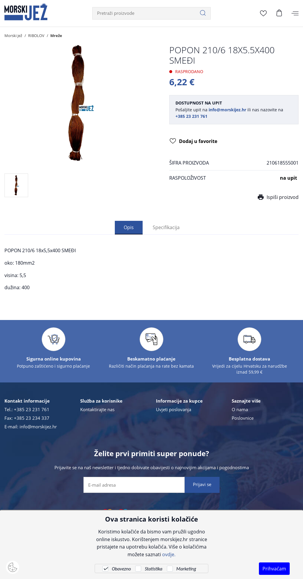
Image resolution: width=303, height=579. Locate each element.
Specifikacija (166, 227)
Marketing (186, 569)
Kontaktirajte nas (97, 410)
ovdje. (168, 554)
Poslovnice (243, 418)
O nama (240, 410)
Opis (129, 227)
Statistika (153, 569)
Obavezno (121, 569)
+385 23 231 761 (31, 410)
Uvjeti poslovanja (173, 410)
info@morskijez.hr (38, 427)
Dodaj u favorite (193, 141)
